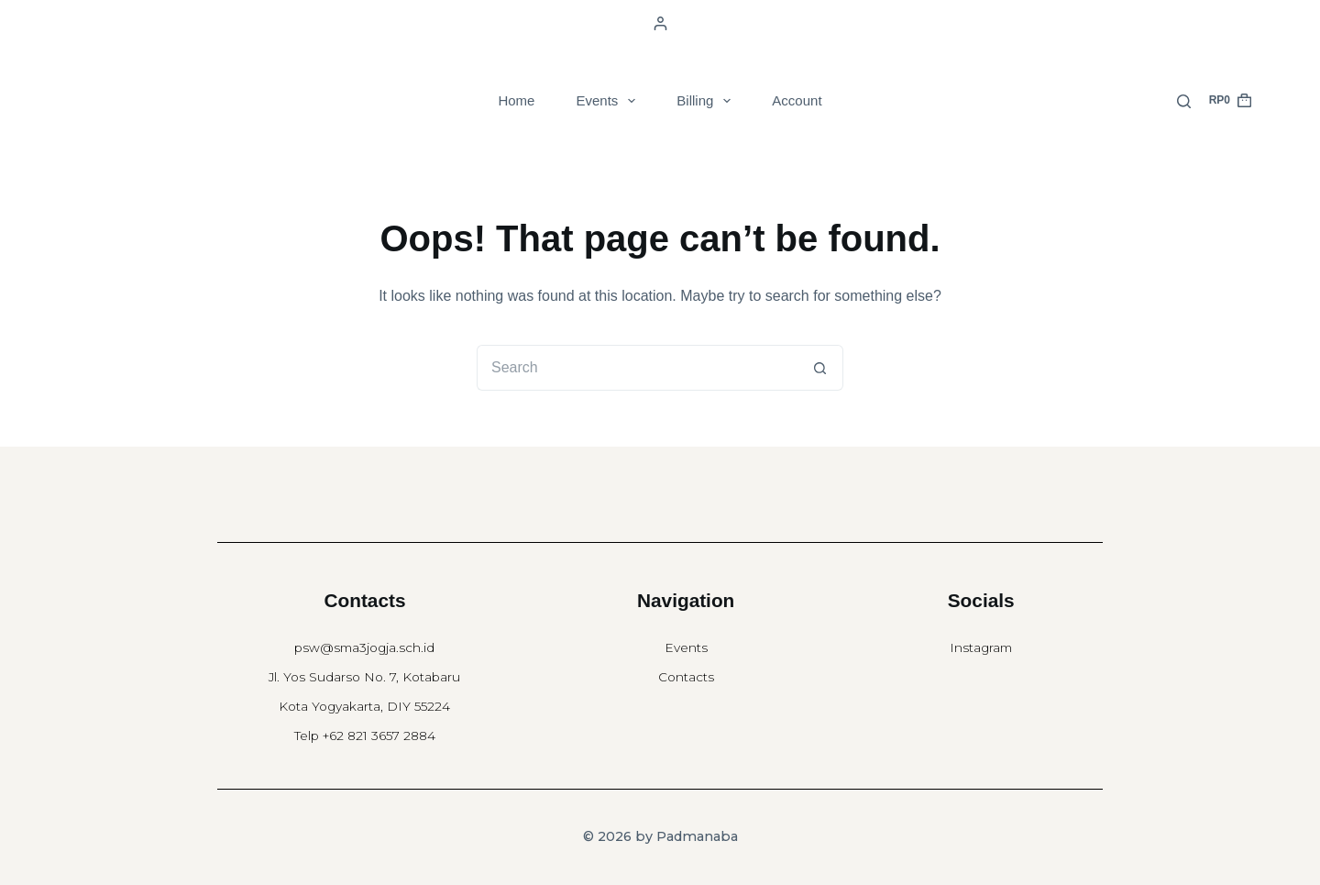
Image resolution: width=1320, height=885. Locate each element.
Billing (707, 101)
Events (609, 101)
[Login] (660, 23)
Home (516, 100)
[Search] (1184, 101)
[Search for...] (637, 368)
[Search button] (820, 368)
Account (796, 100)
